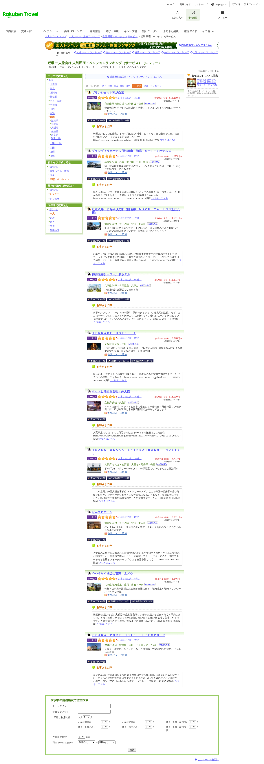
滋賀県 (54, 120)
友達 (52, 226)
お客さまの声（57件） (129, 338)
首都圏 (53, 96)
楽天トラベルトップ (55, 36)
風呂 (128, 86)
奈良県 (54, 134)
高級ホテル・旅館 (59, 171)
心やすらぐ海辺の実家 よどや (112, 573)
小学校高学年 (84, 722)
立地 (110, 86)
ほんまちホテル (102, 512)
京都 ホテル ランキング (176, 52)
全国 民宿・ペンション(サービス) (120, 36)
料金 (63, 742)
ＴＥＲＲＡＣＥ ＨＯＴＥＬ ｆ (114, 333)
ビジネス (54, 199)
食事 (122, 86)
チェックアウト (60, 711)
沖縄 (52, 155)
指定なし (53, 167)
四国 (52, 147)
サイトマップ (201, 4)
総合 (104, 86)
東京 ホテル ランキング (118, 52)
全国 (51, 80)
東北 (52, 88)
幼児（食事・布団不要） (176, 729)
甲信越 (53, 105)
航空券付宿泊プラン (118, 120)
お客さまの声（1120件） (130, 97)
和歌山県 (56, 138)
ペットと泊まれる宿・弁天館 (111, 391)
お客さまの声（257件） (130, 279)
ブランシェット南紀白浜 (108, 92)
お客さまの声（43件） (129, 517)
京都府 (54, 124)
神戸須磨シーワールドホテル (111, 274)
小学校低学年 (128, 722)
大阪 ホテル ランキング (205, 52)
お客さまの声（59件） (129, 578)
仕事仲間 (54, 230)
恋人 (52, 221)
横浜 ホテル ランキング (147, 52)
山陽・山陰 (56, 143)
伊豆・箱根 (56, 101)
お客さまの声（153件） (130, 458)
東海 (52, 113)
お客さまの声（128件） (130, 218)
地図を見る (149, 103)
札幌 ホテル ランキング (89, 52)
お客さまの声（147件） (130, 396)
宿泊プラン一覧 (98, 120)
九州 (52, 151)
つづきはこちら (168, 140)
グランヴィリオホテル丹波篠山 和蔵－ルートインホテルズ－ (133, 150)
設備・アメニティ (152, 86)
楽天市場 (236, 4)
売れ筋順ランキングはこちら (196, 45)
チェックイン (59, 706)
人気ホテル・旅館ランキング (84, 36)
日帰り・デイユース (118, 360)
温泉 (52, 175)
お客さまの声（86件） (129, 156)
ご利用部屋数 (59, 737)
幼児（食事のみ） (87, 727)
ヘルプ (170, 4)
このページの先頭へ (208, 759)
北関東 (53, 92)
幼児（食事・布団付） (177, 722)
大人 (80, 717)
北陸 (52, 109)
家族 (52, 217)
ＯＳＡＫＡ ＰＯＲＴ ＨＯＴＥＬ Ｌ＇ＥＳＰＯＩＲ (128, 635)
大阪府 (54, 127)
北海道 (53, 84)
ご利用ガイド (184, 4)
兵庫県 (54, 131)
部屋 (116, 86)
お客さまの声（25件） (129, 640)
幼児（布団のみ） (131, 727)
